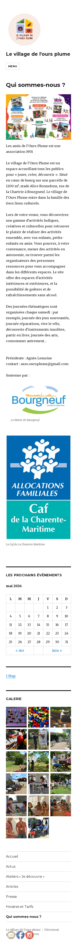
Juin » (57, 650)
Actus (10, 866)
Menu (12, 66)
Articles (12, 887)
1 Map (11, 676)
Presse (11, 897)
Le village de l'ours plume (38, 54)
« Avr (20, 650)
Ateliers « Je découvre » (25, 876)
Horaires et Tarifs (19, 907)
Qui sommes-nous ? (23, 917)
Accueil (12, 856)
